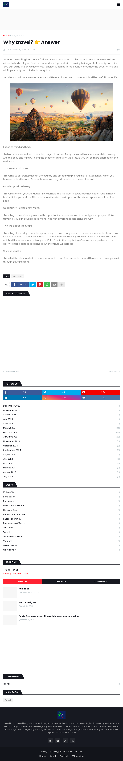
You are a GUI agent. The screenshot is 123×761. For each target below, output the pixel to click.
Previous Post (12, 371)
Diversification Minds (61, 505)
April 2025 (61, 423)
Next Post (113, 371)
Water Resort (61, 545)
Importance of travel (61, 514)
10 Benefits (61, 492)
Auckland (24, 588)
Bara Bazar (61, 497)
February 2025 (61, 432)
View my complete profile (15, 573)
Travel (61, 532)
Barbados (61, 501)
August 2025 (61, 414)
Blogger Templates (63, 751)
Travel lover (10, 569)
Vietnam (61, 541)
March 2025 (61, 428)
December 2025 (61, 406)
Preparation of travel (61, 523)
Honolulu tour (61, 510)
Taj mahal (61, 528)
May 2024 (61, 463)
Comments (100, 581)
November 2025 (61, 410)
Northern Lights (27, 602)
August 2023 (61, 472)
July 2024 (61, 459)
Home (6, 35)
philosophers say (61, 519)
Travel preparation (61, 536)
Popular (22, 581)
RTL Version (78, 756)
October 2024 (61, 446)
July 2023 (61, 476)
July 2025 (61, 419)
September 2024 (61, 450)
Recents (61, 581)
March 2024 (61, 468)
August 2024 (61, 454)
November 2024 (61, 441)
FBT (80, 751)
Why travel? (18, 35)
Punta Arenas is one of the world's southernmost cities (49, 616)
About (53, 756)
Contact (64, 756)
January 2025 (61, 437)
